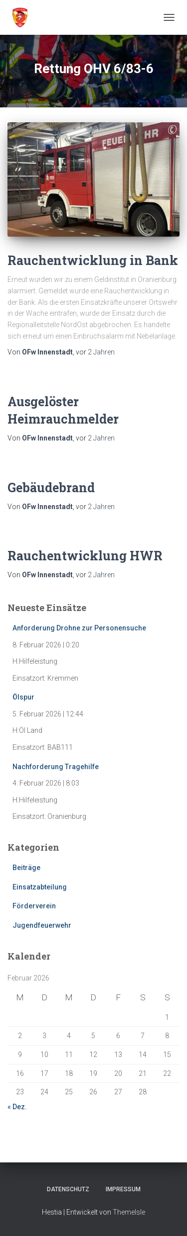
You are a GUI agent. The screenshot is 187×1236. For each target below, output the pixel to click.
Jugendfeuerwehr (41, 925)
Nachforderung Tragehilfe (55, 767)
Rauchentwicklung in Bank (92, 260)
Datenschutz (68, 1189)
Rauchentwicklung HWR (85, 555)
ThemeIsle (129, 1212)
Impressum (123, 1189)
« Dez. (17, 1107)
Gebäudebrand (51, 487)
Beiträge (26, 868)
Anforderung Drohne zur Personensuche (79, 628)
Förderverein (34, 906)
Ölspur (23, 697)
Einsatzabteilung (39, 887)
